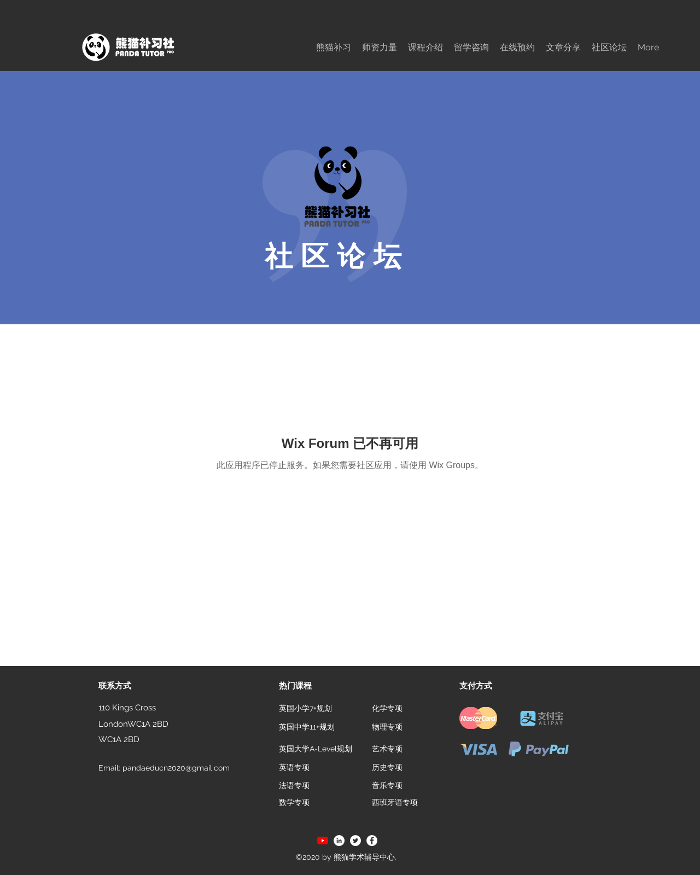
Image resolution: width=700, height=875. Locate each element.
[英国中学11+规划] (307, 727)
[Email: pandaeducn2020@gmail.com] (168, 768)
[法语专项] (294, 786)
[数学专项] (294, 803)
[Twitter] (355, 840)
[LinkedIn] (339, 840)
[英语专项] (294, 768)
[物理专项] (387, 727)
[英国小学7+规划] (305, 709)
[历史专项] (387, 768)
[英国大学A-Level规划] (316, 749)
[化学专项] (387, 709)
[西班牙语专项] (395, 803)
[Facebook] (371, 840)
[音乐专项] (387, 786)
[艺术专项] (387, 749)
